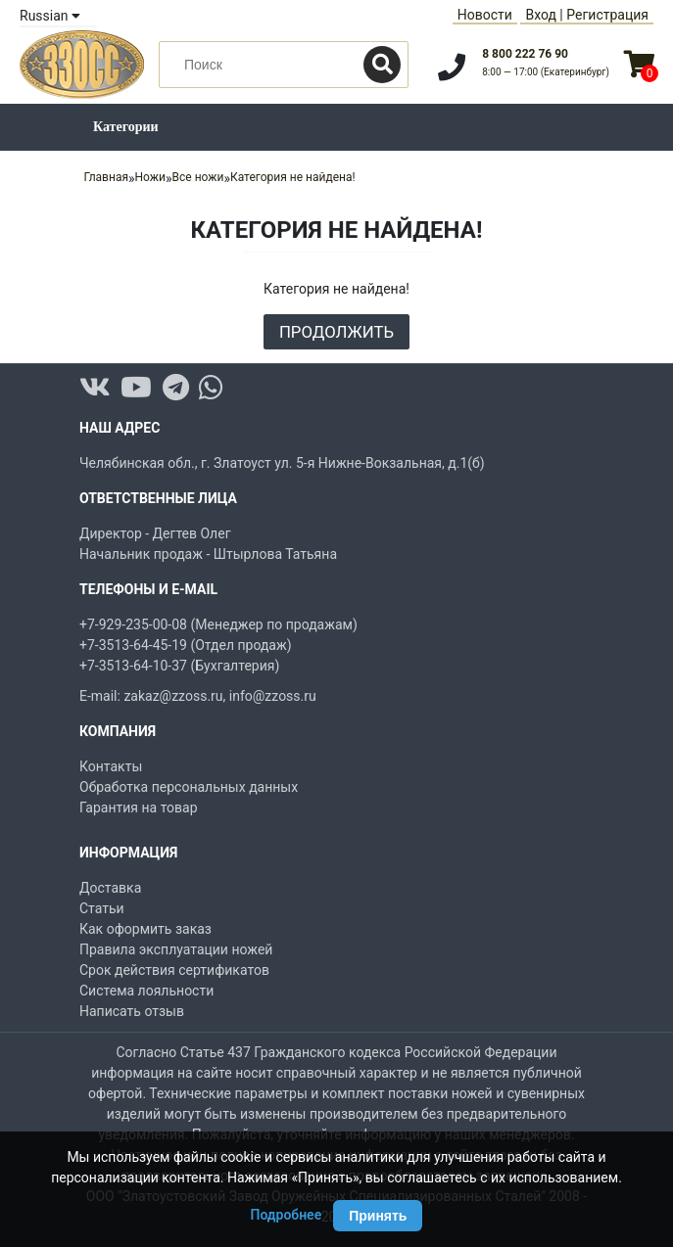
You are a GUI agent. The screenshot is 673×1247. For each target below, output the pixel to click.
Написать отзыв (131, 1011)
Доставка (110, 888)
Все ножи (198, 177)
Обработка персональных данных (188, 787)
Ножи (150, 177)
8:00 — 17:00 (545, 72)
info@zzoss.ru (272, 696)
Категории (126, 126)
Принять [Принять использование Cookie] (378, 1216)
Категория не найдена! (293, 177)
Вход (540, 15)
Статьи (101, 908)
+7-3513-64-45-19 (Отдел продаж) (185, 645)
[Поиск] (382, 64)
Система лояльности (146, 990)
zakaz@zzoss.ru (172, 696)
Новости (484, 15)
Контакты (110, 766)
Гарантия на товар (138, 807)
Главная (105, 177)
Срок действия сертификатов (174, 970)
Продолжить (336, 332)
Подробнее (286, 1215)
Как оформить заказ (145, 929)
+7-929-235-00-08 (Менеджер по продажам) (218, 624)
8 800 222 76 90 (525, 54)
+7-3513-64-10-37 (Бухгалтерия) (179, 665)
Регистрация (607, 15)
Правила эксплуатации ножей (175, 949)
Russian (50, 15)
